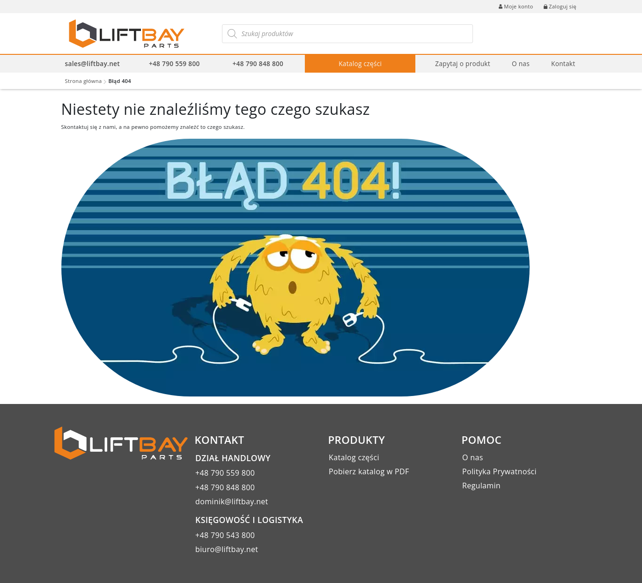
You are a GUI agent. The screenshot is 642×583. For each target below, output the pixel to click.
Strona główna (83, 80)
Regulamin (481, 485)
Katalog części (360, 63)
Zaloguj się (560, 6)
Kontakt (563, 63)
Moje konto (516, 6)
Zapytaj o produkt (462, 63)
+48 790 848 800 (258, 63)
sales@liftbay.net (92, 63)
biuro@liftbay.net (226, 549)
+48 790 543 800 (225, 535)
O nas (521, 63)
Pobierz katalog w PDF (369, 471)
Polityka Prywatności (499, 471)
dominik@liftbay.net (231, 501)
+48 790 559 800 (174, 63)
